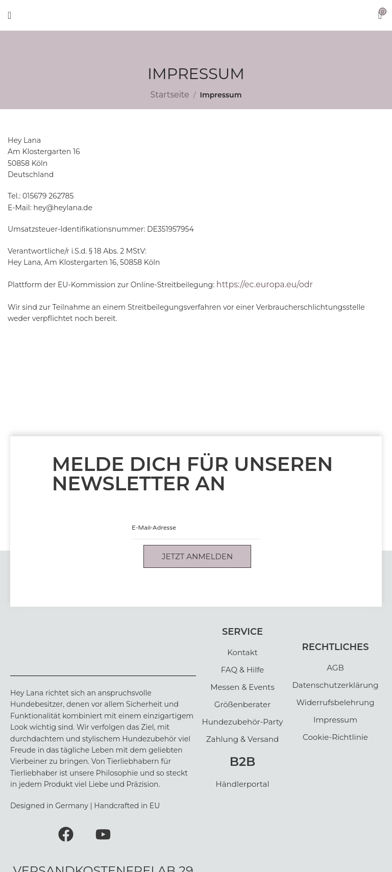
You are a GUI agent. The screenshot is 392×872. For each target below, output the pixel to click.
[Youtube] (103, 833)
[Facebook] (66, 833)
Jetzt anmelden (197, 556)
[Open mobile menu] (9, 15)
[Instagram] (28, 833)
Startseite (170, 94)
